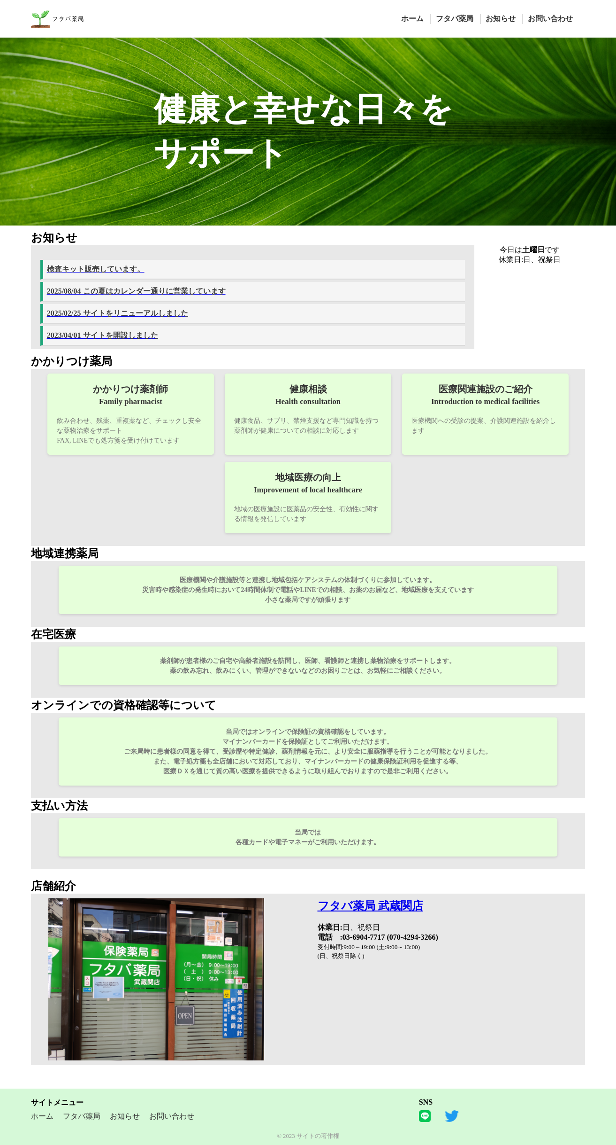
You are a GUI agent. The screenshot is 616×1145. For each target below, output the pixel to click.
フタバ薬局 (454, 19)
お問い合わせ (550, 19)
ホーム (412, 19)
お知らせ (501, 19)
